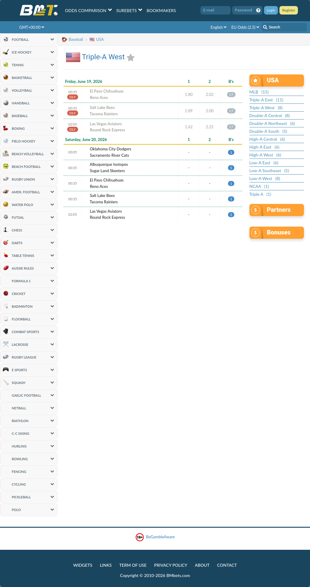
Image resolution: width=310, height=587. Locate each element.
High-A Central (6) (267, 139)
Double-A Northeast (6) (272, 123)
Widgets (82, 565)
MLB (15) (259, 91)
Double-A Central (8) (269, 115)
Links (106, 565)
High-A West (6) (265, 154)
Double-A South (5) (268, 131)
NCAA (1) (259, 186)
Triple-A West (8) (266, 107)
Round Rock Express (107, 129)
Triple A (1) (260, 194)
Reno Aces (99, 97)
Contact (227, 565)
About (202, 565)
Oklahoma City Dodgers (110, 148)
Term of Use (133, 565)
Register (288, 10)
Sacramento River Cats (109, 155)
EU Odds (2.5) (245, 27)
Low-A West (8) (264, 178)
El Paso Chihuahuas (107, 91)
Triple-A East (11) (266, 99)
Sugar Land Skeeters (107, 170)
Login (271, 10)
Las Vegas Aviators (106, 123)
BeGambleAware (155, 537)
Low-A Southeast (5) (269, 170)
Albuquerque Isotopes (109, 164)
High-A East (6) (264, 146)
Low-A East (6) (264, 162)
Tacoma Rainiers (104, 113)
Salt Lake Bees (102, 107)
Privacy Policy (170, 565)
